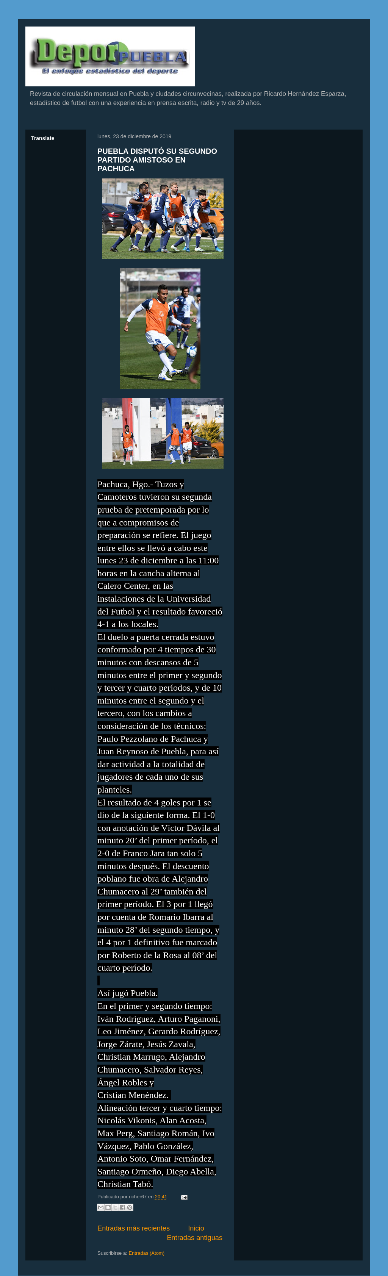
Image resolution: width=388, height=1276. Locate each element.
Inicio (196, 1228)
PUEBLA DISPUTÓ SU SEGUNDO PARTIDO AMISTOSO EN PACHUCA (157, 160)
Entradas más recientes (133, 1228)
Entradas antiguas (194, 1238)
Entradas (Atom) (146, 1253)
